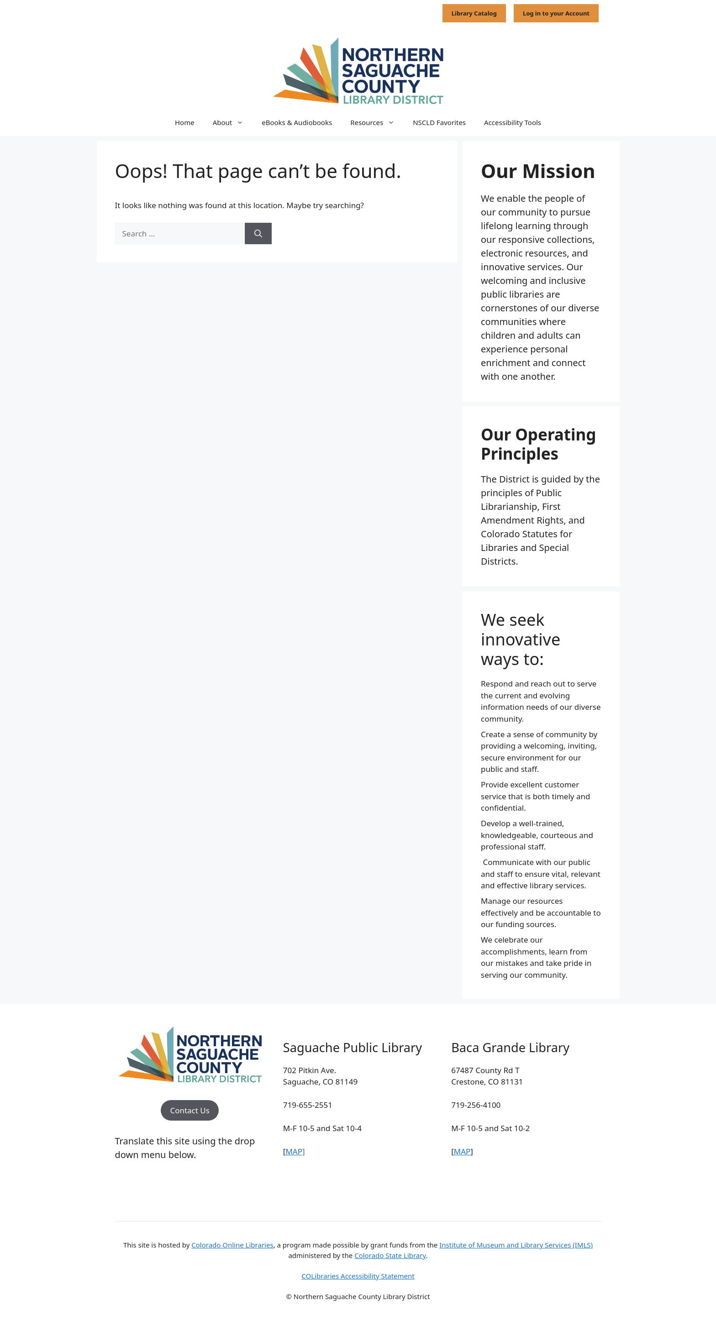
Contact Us (190, 1110)
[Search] (258, 234)
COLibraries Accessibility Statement (357, 1275)
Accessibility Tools (512, 122)
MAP (462, 1151)
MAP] (295, 1151)
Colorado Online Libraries (232, 1244)
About (233, 122)
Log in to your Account (556, 13)
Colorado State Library (390, 1255)
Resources (377, 122)
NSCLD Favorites (439, 122)
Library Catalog (474, 13)
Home (185, 122)
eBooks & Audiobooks (297, 122)
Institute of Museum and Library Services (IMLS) (516, 1244)
